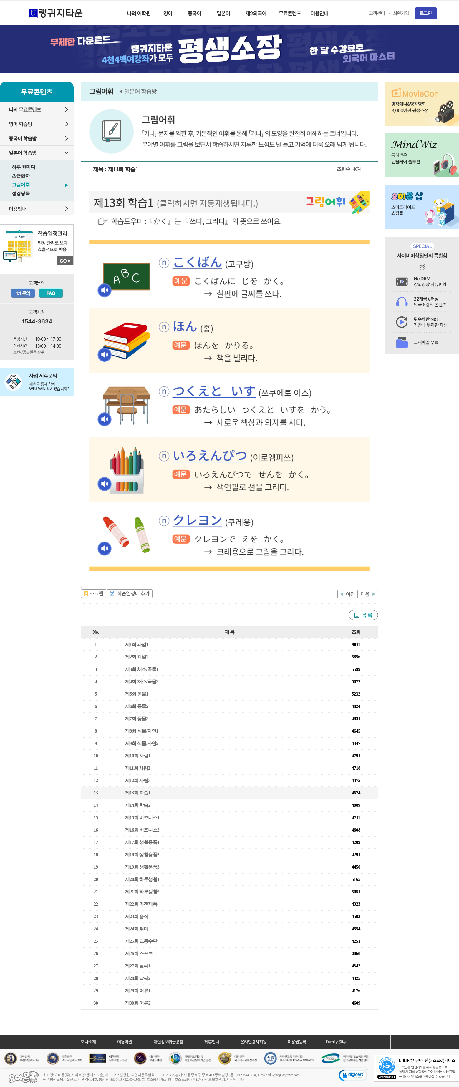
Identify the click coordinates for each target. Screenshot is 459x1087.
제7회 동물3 (136, 718)
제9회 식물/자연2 (141, 743)
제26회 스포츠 (139, 953)
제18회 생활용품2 (142, 854)
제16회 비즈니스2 (142, 829)
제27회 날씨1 (137, 965)
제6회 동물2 (136, 706)
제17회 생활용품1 (142, 842)
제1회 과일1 (136, 644)
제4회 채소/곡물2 (141, 681)
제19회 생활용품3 (142, 866)
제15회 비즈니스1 (142, 817)
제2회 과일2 (136, 656)
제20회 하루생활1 (142, 879)
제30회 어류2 (137, 1002)
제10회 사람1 (137, 755)
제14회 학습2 (137, 805)
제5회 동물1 (136, 693)
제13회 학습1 (137, 792)
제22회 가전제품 (141, 904)
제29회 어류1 (137, 990)
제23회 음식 (136, 916)
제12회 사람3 (137, 780)
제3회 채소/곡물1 (141, 669)
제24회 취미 (136, 928)
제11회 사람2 (137, 768)
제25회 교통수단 (141, 941)
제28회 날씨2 (137, 978)
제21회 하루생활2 (142, 891)
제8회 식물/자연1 (141, 730)
